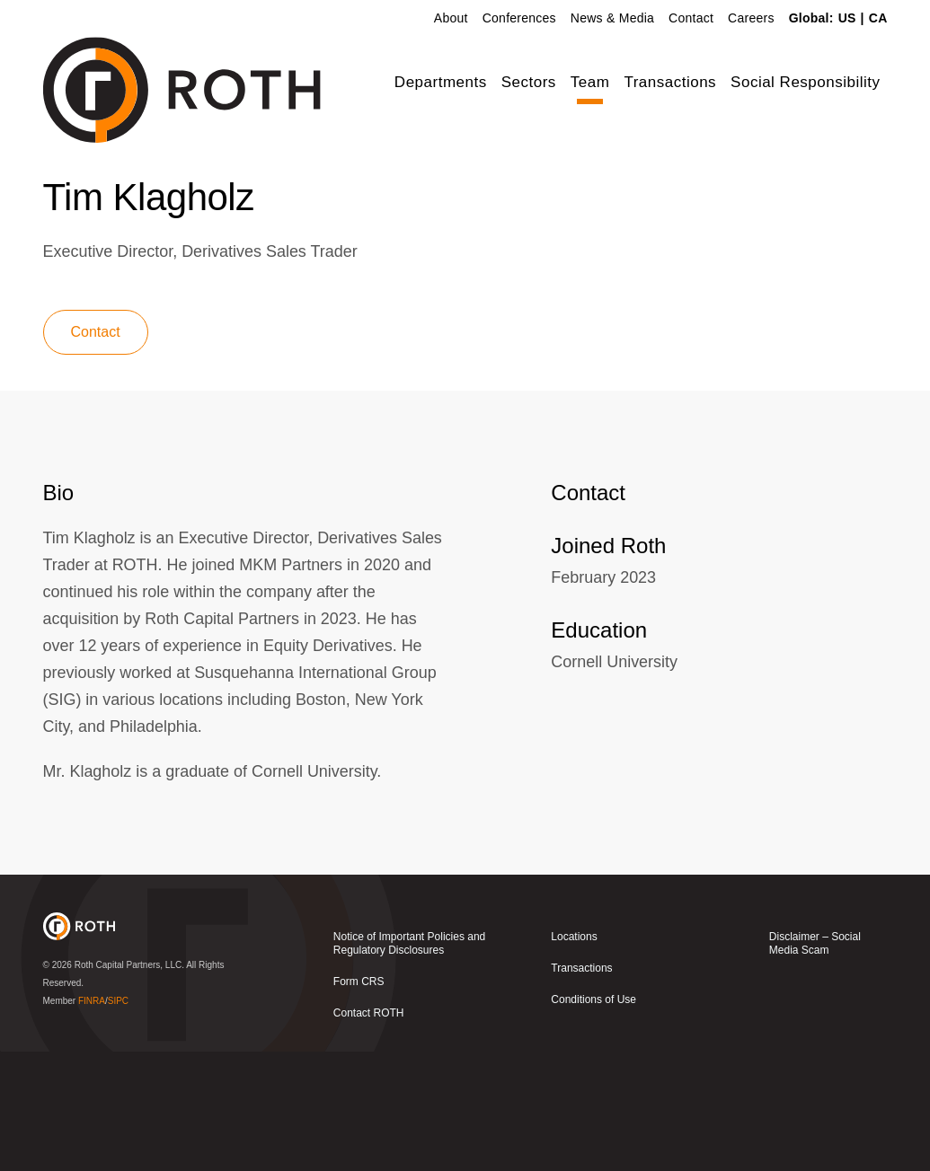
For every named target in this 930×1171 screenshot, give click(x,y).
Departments (440, 82)
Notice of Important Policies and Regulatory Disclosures (409, 1063)
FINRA (91, 1119)
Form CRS (359, 1101)
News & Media (612, 18)
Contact (691, 18)
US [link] (847, 18)
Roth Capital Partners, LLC (128, 1083)
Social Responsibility (805, 82)
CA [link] (878, 18)
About (451, 18)
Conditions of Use (593, 1119)
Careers (751, 18)
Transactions (670, 82)
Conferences (519, 18)
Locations (574, 1056)
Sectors (528, 82)
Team (590, 82)
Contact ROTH (368, 1132)
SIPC (118, 1119)
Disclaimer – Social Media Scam (815, 1063)
